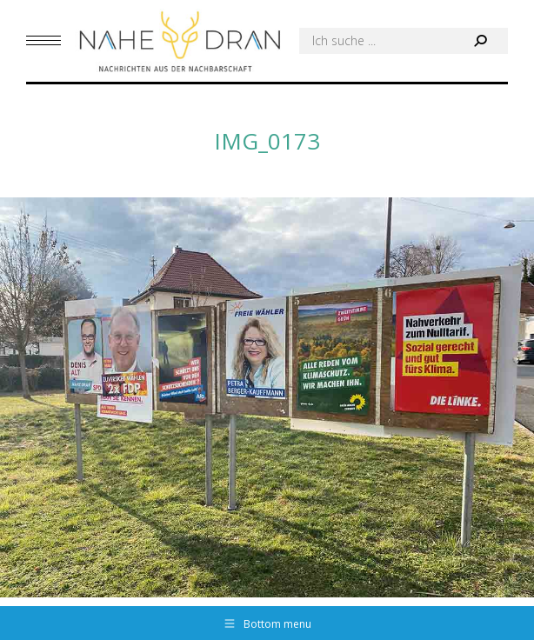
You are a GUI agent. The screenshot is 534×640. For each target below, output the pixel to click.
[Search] (403, 41)
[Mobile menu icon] (43, 40)
